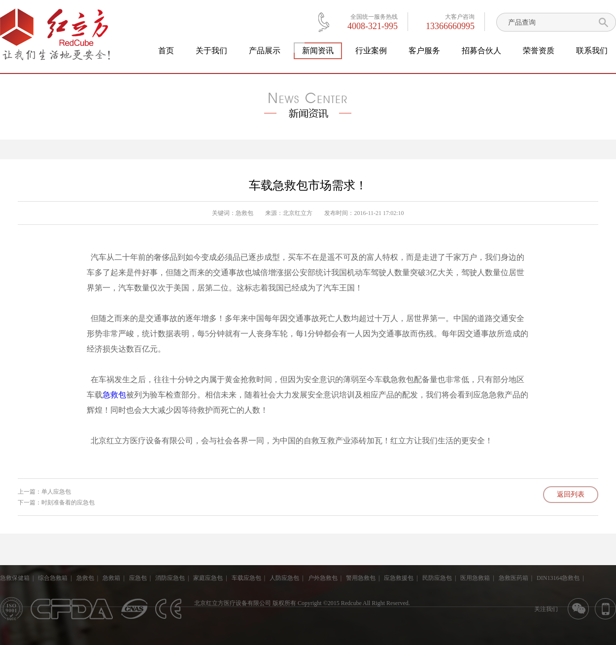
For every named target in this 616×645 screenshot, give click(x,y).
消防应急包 (170, 577)
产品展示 (264, 50)
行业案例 (371, 50)
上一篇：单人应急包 (44, 491)
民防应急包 (437, 577)
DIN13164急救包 (558, 577)
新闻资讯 (318, 50)
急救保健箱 (15, 577)
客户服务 (424, 50)
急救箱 (111, 577)
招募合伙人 (481, 50)
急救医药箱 (513, 577)
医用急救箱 (475, 577)
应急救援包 (398, 577)
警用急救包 (361, 577)
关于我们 (211, 50)
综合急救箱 (53, 577)
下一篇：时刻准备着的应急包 (56, 502)
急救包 (244, 213)
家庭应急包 (208, 577)
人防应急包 (284, 577)
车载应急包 (246, 577)
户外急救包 (323, 577)
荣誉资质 (538, 50)
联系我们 (592, 50)
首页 (166, 50)
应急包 (138, 577)
